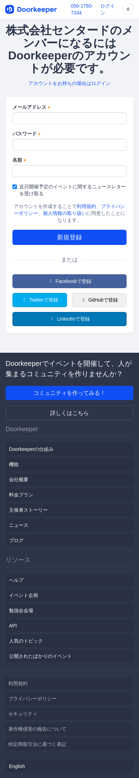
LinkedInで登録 (69, 319)
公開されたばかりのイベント (40, 656)
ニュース (18, 525)
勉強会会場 (21, 610)
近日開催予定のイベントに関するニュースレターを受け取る (69, 190)
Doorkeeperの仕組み (31, 449)
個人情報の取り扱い (64, 213)
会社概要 (18, 479)
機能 (14, 464)
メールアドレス (31, 107)
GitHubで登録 (99, 300)
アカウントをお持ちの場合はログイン (69, 83)
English (17, 766)
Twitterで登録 (39, 300)
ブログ (16, 540)
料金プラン (21, 494)
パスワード (26, 134)
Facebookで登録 (69, 281)
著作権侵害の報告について (37, 729)
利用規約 (86, 206)
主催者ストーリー (28, 510)
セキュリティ (22, 714)
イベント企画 (23, 595)
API (13, 625)
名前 (19, 160)
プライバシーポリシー (32, 698)
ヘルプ (16, 580)
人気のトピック (26, 641)
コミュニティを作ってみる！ (69, 393)
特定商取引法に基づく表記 (37, 744)
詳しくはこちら (69, 413)
